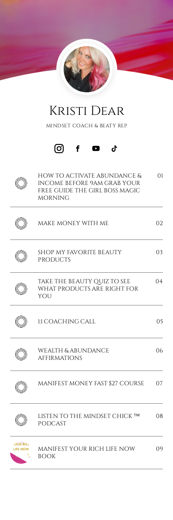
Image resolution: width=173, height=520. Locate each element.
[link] (59, 148)
